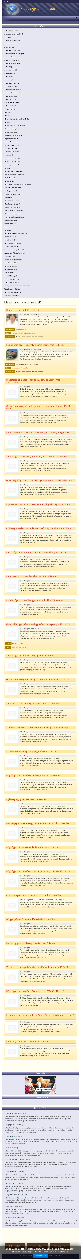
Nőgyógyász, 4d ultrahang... (15, 1125)
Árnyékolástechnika (11, 44)
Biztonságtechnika (10, 86)
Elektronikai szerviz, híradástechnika (16, 119)
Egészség (7, 112)
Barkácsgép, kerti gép (11, 83)
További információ (61, 1252)
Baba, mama (8, 76)
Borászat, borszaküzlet (12, 93)
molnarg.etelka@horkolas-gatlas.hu (23, 333)
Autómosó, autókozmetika (13, 60)
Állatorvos (7, 37)
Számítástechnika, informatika (14, 250)
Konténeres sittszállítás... (14, 1206)
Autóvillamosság (10, 73)
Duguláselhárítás (10, 109)
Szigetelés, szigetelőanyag (13, 260)
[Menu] (75, 18)
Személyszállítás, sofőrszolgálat (15, 253)
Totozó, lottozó (9, 273)
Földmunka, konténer (11, 142)
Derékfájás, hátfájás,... (13, 1148)
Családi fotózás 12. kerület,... (15, 1172)
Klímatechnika (9, 181)
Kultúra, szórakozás (11, 191)
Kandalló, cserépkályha (12, 165)
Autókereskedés (9, 57)
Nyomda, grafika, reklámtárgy (14, 217)
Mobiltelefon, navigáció (12, 207)
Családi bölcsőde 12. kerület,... (16, 1113)
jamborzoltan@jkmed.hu (20, 368)
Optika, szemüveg (10, 224)
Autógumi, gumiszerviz (12, 50)
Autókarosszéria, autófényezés (14, 54)
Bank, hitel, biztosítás (11, 80)
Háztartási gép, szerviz (12, 158)
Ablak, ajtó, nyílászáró (11, 31)
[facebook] (4, 1)
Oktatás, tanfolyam (10, 220)
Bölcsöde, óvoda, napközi (12, 90)
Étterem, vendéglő (10, 129)
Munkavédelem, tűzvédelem (13, 210)
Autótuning (8, 67)
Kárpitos (7, 168)
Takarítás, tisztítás (10, 263)
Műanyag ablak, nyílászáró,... (15, 1217)
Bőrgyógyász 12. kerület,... (14, 1183)
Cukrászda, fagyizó (10, 106)
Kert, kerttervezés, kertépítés (14, 175)
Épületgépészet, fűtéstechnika (14, 125)
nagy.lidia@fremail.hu (19, 647)
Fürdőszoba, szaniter (11, 152)
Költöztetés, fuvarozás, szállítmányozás (17, 184)
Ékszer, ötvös (8, 116)
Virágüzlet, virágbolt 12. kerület (16, 1195)
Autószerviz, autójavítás (12, 63)
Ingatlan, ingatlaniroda (12, 161)
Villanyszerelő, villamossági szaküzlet (17, 286)
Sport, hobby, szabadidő (12, 243)
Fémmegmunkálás (10, 132)
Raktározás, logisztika (11, 230)
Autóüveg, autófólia (11, 70)
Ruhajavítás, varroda (11, 237)
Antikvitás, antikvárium (12, 40)
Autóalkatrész (9, 47)
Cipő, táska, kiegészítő (11, 103)
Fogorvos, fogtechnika (11, 139)
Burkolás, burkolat (10, 96)
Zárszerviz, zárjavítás (11, 295)
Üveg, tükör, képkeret (11, 282)
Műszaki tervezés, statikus (13, 214)
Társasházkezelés (10, 266)
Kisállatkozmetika (10, 178)
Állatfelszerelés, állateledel (13, 34)
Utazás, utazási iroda (11, 279)
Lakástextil (8, 197)
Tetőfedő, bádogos (10, 269)
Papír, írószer (8, 227)
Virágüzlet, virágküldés (12, 289)
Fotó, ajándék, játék (10, 148)
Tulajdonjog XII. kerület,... (14, 1136)
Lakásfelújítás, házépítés (12, 194)
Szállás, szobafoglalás (11, 246)
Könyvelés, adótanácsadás (13, 188)
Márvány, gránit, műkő (12, 204)
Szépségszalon (9, 256)
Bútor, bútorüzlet (10, 99)
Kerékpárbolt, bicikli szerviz (13, 171)
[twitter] (7, 1)
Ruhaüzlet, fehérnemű (11, 240)
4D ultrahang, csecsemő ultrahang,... (18, 1159)
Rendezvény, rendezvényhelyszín (15, 233)
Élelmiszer (8, 122)
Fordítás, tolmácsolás (11, 145)
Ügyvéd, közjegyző (10, 276)
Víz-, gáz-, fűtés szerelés (12, 292)
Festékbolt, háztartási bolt (13, 135)
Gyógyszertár (9, 155)
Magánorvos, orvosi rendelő (13, 201)
